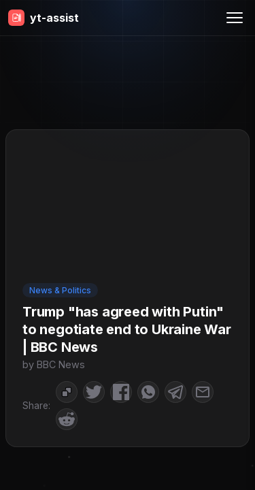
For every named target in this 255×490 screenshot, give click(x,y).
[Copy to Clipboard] (67, 392)
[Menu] (234, 17)
